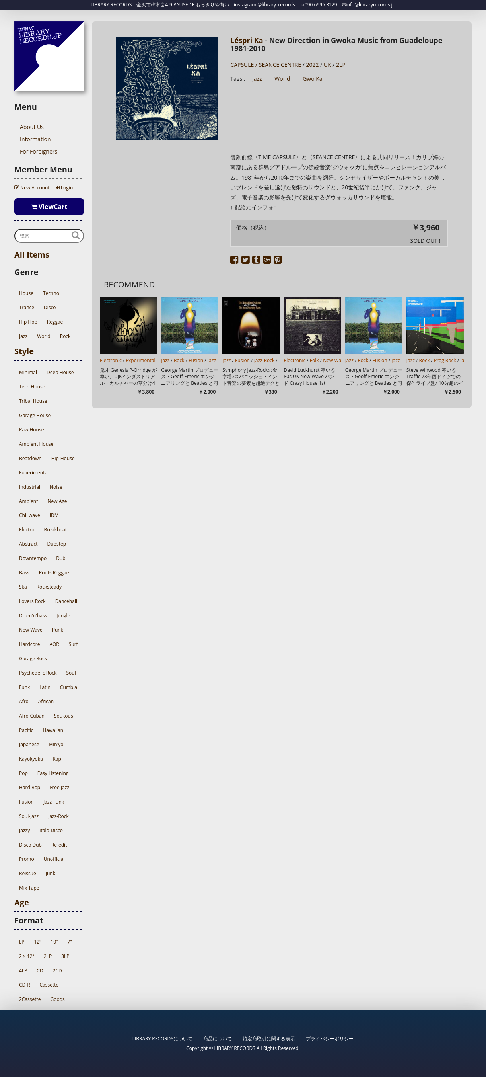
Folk (314, 360)
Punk (57, 629)
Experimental (34, 472)
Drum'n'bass (33, 615)
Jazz (23, 336)
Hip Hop (28, 321)
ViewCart (49, 206)
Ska (23, 586)
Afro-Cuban (32, 715)
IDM (54, 515)
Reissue (27, 873)
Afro (24, 701)
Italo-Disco (51, 830)
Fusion (26, 801)
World (44, 336)
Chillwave (29, 515)
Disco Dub (30, 844)
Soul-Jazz (29, 816)
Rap (56, 758)
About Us (32, 127)
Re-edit (59, 844)
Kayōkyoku (31, 758)
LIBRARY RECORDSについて (162, 1038)
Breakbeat (55, 529)
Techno (51, 293)
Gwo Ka (312, 78)
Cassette (49, 984)
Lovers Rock (32, 601)
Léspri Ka (246, 40)
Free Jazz (59, 787)
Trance (26, 307)
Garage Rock (33, 658)
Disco (50, 307)
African (46, 701)
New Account (32, 187)
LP (21, 941)
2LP (48, 956)
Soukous (63, 715)
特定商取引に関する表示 (269, 1038)
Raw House (31, 429)
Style (24, 351)
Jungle (63, 615)
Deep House (60, 372)
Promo (26, 859)
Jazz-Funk (53, 801)
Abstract (28, 543)
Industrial (29, 487)
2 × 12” (26, 956)
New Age (57, 501)
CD (40, 970)
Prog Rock (445, 360)
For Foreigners (38, 151)
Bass (24, 572)
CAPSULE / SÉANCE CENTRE (265, 64)
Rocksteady (49, 586)
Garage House (35, 415)
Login (64, 187)
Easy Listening (52, 773)
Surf (73, 644)
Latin (45, 687)
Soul (71, 672)
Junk (50, 873)
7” (69, 941)
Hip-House (63, 458)
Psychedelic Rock (37, 672)
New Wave (31, 629)
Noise (56, 487)
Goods (58, 999)
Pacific (26, 730)
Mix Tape (29, 887)
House (26, 293)
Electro (27, 529)
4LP (23, 970)
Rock (65, 336)
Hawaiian (53, 730)
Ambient (28, 501)
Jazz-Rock (58, 816)
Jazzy (24, 830)
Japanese (29, 744)
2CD (57, 970)
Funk (24, 687)
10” (54, 941)
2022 (312, 64)
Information (35, 139)
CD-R (24, 984)
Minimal (28, 372)
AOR (54, 644)
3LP (65, 956)
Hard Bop (29, 787)
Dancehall (66, 601)
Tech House (32, 386)
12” (37, 941)
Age (21, 902)
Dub (60, 558)
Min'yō (56, 744)
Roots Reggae (54, 572)
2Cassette (30, 999)
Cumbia (68, 687)
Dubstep (56, 543)
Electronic (111, 360)
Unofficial (54, 859)
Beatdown (30, 458)
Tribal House (33, 401)
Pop (23, 773)
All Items (31, 254)
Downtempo (33, 558)
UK (327, 64)
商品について (217, 1038)
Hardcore (29, 644)
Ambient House (36, 444)
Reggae (55, 321)
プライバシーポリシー (330, 1038)
